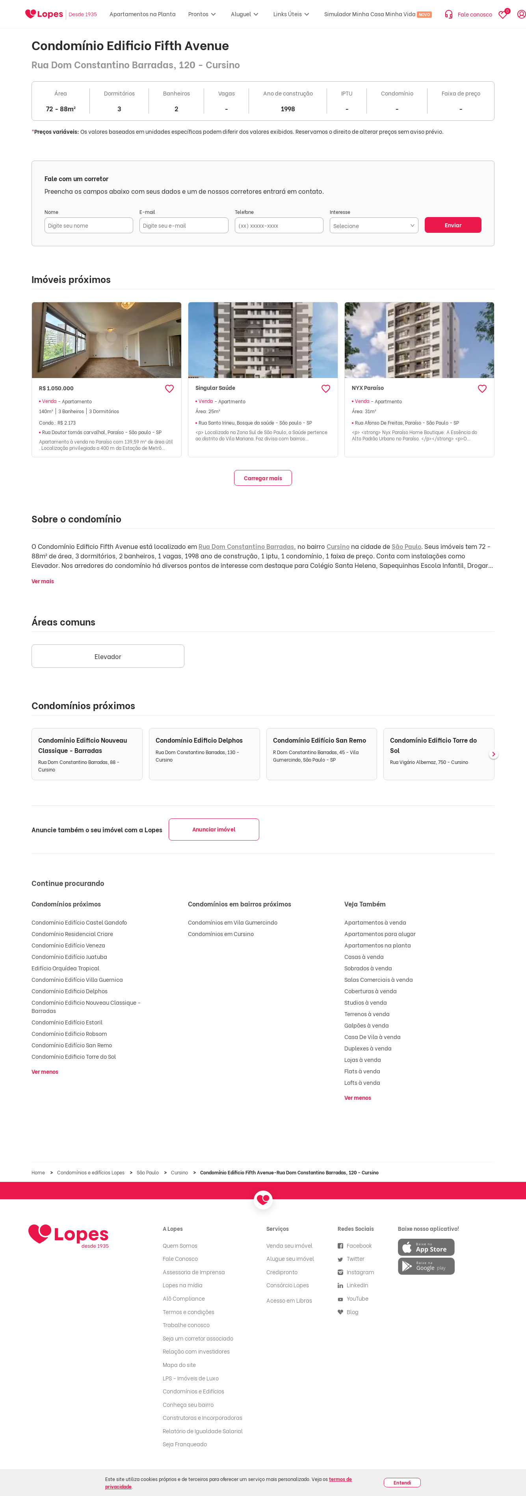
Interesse (340, 211)
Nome (51, 211)
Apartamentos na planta (377, 945)
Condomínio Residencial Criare (72, 933)
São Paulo (406, 545)
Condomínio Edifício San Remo (72, 1045)
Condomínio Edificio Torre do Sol (74, 1056)
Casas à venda (364, 956)
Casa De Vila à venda (372, 1036)
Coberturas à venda (370, 991)
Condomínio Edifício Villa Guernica (77, 979)
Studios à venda (365, 1002)
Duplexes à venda (368, 1048)
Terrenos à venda (367, 1013)
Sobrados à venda (368, 968)
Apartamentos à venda (375, 922)
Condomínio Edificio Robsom (69, 1033)
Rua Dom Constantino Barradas (246, 545)
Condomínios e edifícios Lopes (91, 1172)
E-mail (147, 211)
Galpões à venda (366, 1025)
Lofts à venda (362, 1082)
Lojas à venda (362, 1059)
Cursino (338, 545)
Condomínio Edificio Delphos (70, 991)
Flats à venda (362, 1071)
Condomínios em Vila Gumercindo (232, 922)
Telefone (244, 211)
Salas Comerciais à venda (378, 979)
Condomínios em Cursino (221, 933)
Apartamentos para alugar (380, 933)
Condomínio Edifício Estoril (67, 1022)
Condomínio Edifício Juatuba (69, 956)
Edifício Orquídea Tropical (65, 968)
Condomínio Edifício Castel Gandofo (79, 922)
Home (39, 1172)
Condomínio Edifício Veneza (68, 945)
